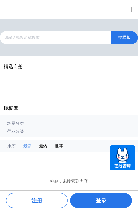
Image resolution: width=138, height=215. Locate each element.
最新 (27, 146)
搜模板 (124, 37)
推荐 (59, 146)
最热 (43, 146)
